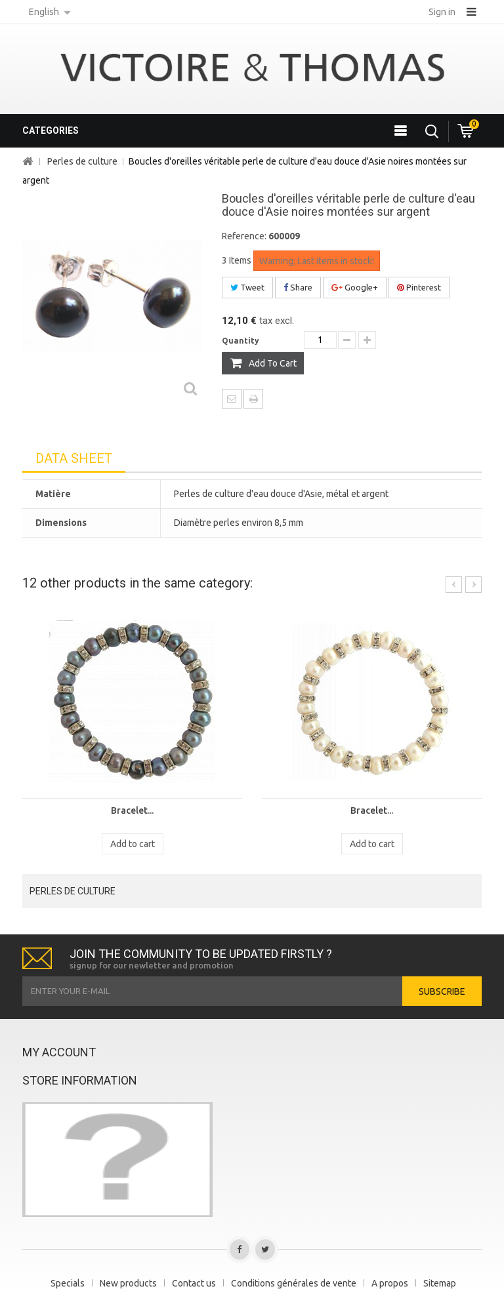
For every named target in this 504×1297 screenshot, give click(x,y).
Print (253, 399)
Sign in (442, 12)
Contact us (194, 1283)
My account (59, 1052)
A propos (389, 1283)
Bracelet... (132, 810)
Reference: (244, 236)
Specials (68, 1283)
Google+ (354, 287)
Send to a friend (232, 399)
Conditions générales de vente (293, 1283)
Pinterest (419, 287)
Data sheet (73, 458)
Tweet (247, 287)
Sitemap (439, 1283)
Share (298, 287)
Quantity (240, 340)
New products (128, 1283)
